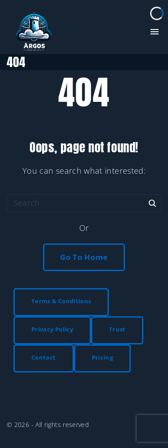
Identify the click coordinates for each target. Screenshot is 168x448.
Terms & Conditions (61, 301)
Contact (43, 357)
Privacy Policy (52, 329)
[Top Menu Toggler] (154, 32)
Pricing (102, 357)
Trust (117, 329)
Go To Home (84, 257)
